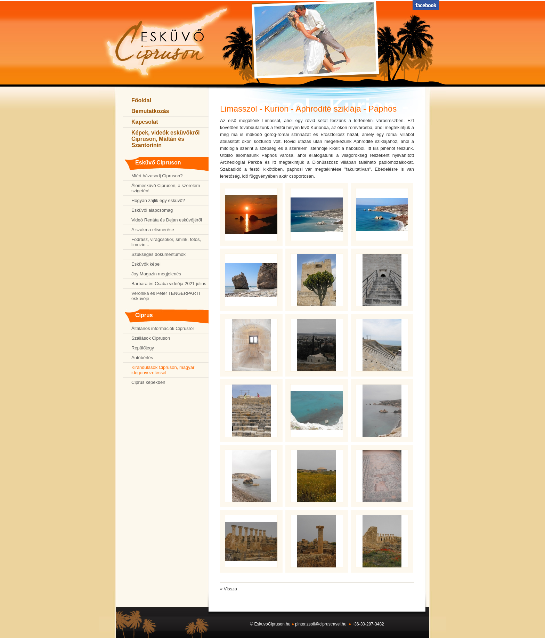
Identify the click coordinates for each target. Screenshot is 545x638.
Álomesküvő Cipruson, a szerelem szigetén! (165, 188)
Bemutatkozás (150, 111)
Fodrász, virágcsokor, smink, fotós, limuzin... (166, 242)
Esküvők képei (146, 264)
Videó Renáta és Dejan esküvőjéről (166, 220)
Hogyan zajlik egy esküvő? (158, 200)
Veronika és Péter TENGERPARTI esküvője (165, 296)
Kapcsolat (144, 122)
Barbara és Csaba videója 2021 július (168, 283)
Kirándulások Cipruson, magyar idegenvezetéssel (162, 370)
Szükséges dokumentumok (158, 254)
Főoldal (141, 100)
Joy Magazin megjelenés (156, 273)
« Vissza (228, 588)
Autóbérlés (142, 357)
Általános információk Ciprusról (162, 328)
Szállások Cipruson (150, 338)
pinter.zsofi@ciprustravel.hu (321, 624)
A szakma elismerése (152, 229)
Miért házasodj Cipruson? (156, 175)
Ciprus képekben (148, 382)
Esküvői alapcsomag (152, 210)
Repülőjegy (142, 347)
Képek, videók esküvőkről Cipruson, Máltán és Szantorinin (165, 139)
